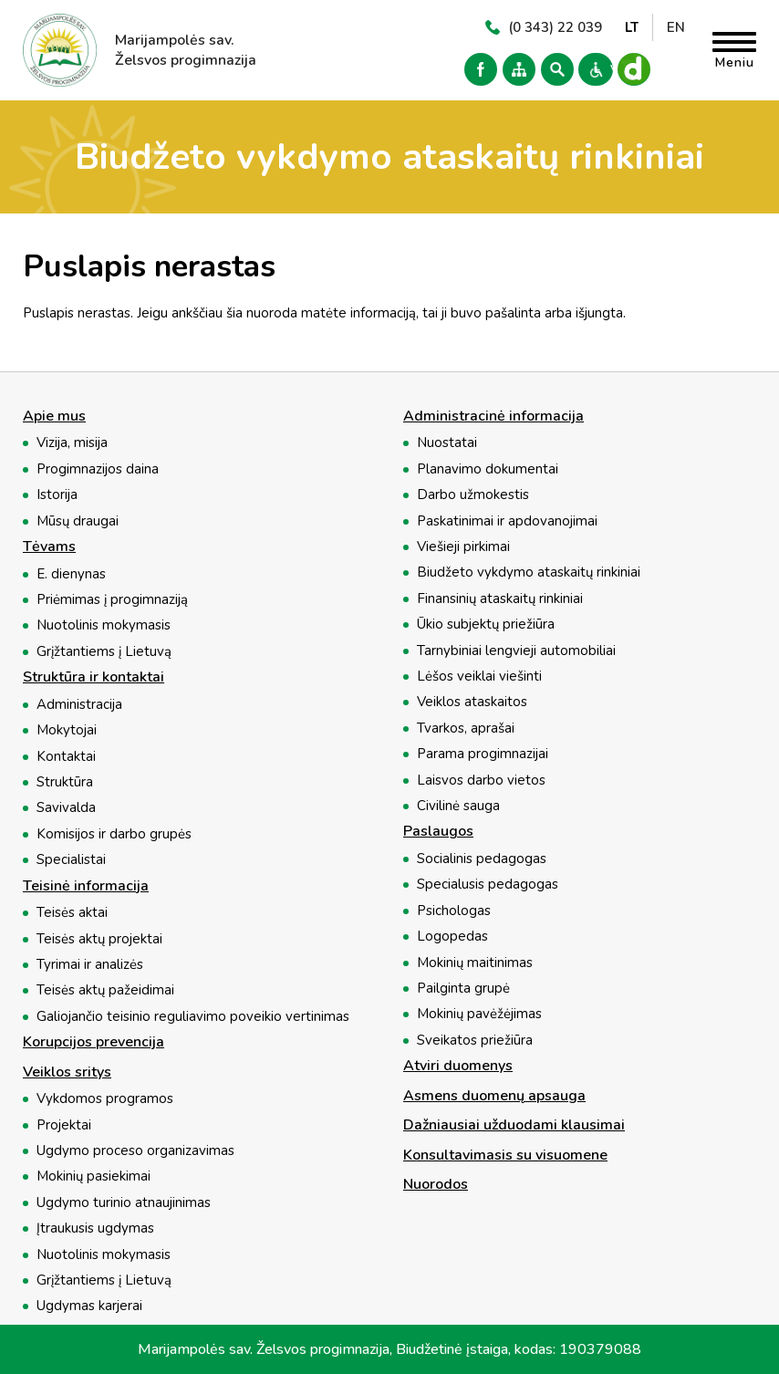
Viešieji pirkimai (463, 546)
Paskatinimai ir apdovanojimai (507, 521)
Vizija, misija (72, 442)
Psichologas (454, 910)
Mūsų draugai (77, 521)
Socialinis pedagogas (481, 858)
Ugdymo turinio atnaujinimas (123, 1202)
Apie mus (54, 417)
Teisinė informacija (86, 887)
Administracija (79, 704)
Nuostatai (447, 442)
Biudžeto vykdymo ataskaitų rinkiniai (528, 572)
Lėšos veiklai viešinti (479, 676)
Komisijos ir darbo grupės (114, 834)
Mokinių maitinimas (475, 962)
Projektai (63, 1125)
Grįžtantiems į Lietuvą (103, 651)
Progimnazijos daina (97, 469)
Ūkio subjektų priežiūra (486, 624)
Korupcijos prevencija (93, 1043)
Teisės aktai (72, 912)
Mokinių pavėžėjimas (479, 1013)
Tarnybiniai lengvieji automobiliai (516, 650)
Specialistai (71, 859)
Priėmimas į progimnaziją (112, 599)
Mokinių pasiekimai (93, 1176)
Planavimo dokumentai (487, 469)
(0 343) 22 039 (555, 27)
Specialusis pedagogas (487, 884)
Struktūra (64, 782)
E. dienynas (71, 574)
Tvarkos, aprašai (465, 728)
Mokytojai (66, 730)
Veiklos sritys (67, 1073)
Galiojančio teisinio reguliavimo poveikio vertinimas (192, 1016)
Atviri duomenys (458, 1066)
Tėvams (49, 547)
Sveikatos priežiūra (475, 1040)
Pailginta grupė (463, 988)
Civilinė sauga (458, 805)
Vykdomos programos (104, 1098)
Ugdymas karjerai (89, 1305)
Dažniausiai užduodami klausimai (514, 1126)
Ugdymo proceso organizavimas (135, 1150)
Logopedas (452, 936)
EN (676, 27)
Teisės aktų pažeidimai (105, 990)
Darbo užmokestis (473, 494)
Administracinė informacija (493, 417)
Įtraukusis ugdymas (95, 1228)
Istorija (57, 494)
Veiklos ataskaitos (472, 701)
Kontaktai (66, 756)
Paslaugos (438, 832)
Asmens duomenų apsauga (494, 1096)
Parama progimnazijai (482, 753)
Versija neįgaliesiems (592, 69)
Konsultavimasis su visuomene (505, 1156)
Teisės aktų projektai (99, 939)
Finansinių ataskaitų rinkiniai (500, 598)
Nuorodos (435, 1185)
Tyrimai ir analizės (89, 964)
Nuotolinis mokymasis (103, 625)
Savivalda (66, 807)
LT (632, 27)
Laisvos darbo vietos (481, 780)
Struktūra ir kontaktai (93, 678)
